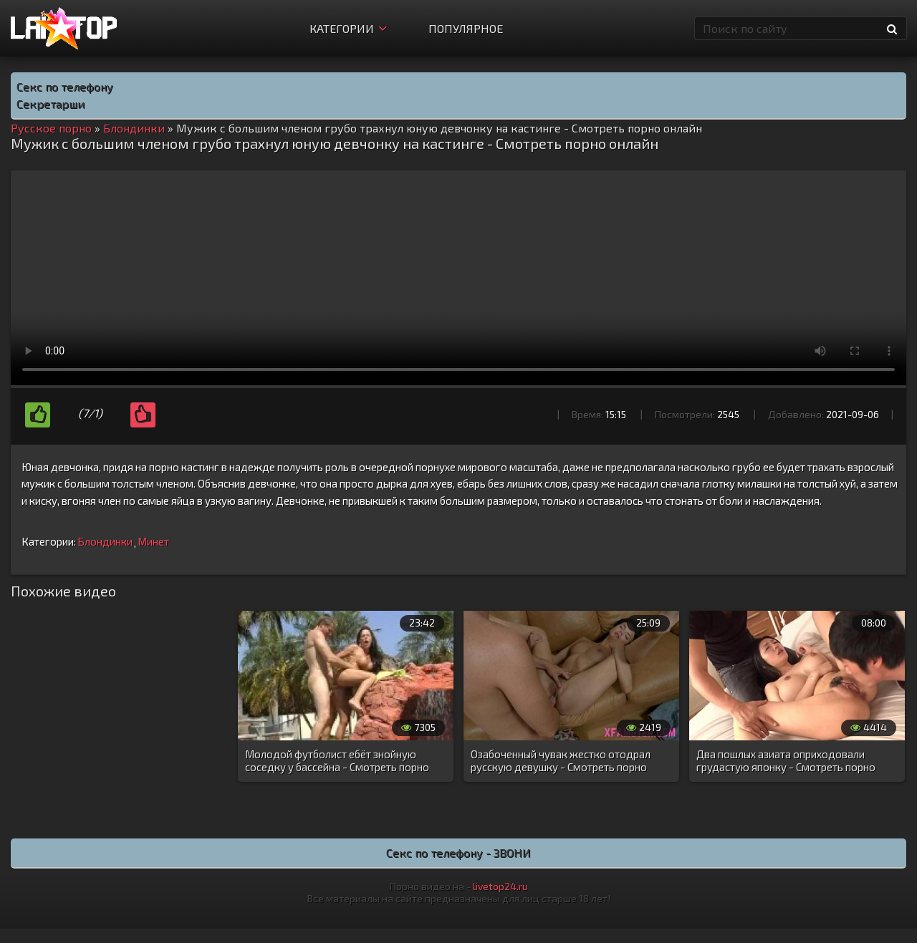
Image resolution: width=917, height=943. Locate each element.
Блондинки (105, 541)
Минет (153, 541)
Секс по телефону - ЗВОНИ (458, 852)
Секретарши (50, 103)
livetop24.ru (500, 886)
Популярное (465, 28)
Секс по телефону (64, 86)
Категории (348, 28)
